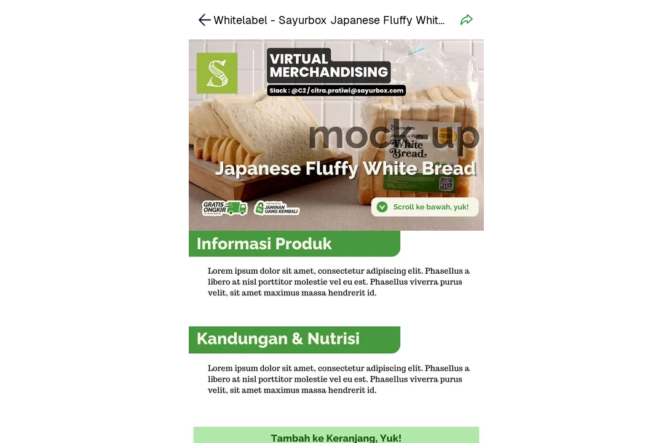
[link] (205, 20)
